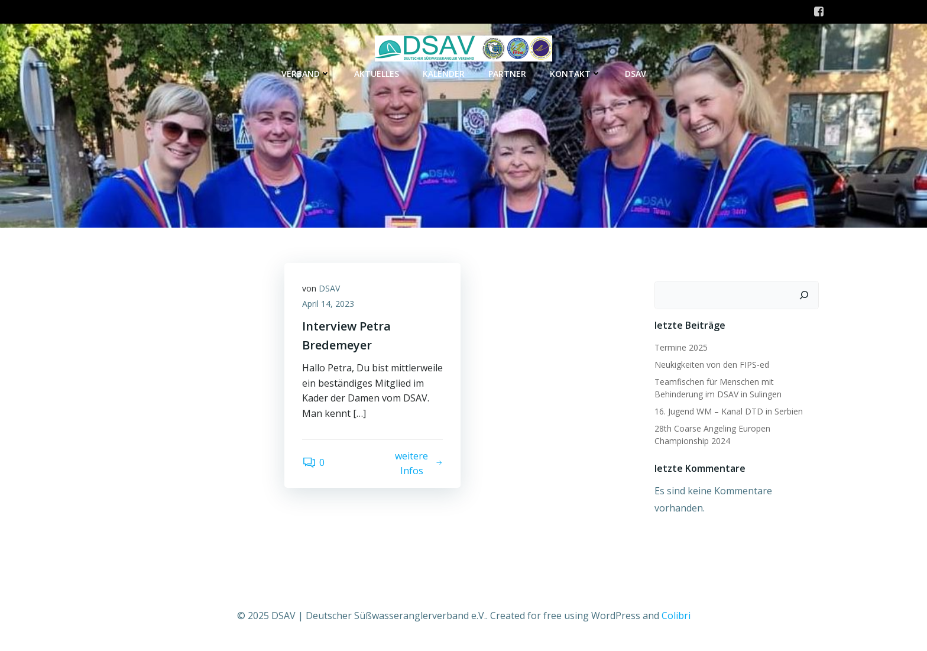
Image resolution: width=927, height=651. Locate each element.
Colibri (676, 615)
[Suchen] (804, 295)
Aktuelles (376, 73)
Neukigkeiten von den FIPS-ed (711, 364)
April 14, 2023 (328, 303)
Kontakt (575, 73)
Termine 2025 (681, 347)
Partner (507, 73)
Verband (305, 73)
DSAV (635, 73)
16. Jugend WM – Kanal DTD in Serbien (728, 411)
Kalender (444, 73)
